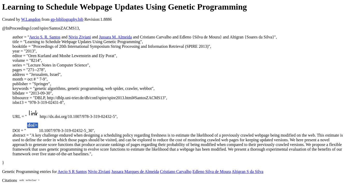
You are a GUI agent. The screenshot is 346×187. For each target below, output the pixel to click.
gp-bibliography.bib (67, 19)
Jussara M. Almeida (115, 37)
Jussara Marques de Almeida (135, 171)
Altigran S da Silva (247, 171)
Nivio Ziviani (79, 37)
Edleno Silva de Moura (211, 171)
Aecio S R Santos (72, 171)
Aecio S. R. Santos (44, 37)
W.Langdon (30, 19)
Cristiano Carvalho (175, 171)
